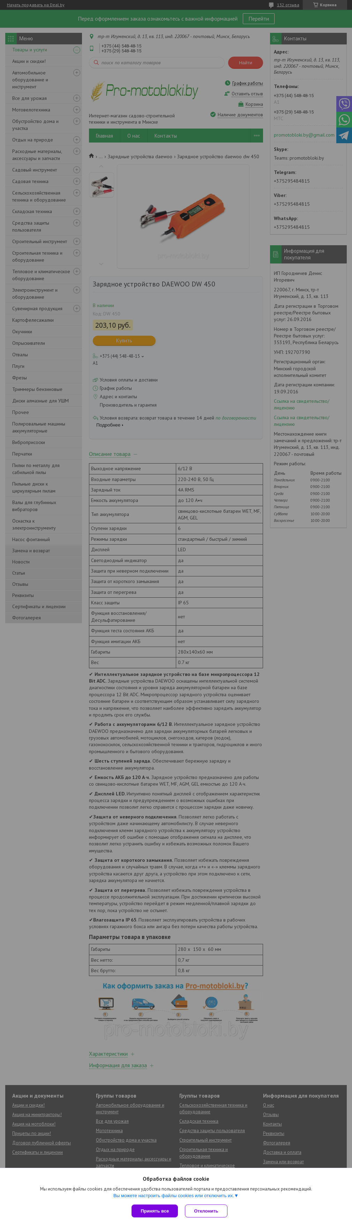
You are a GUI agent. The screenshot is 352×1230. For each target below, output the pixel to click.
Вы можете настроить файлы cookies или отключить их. (173, 1195)
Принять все (155, 1211)
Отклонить (206, 1211)
